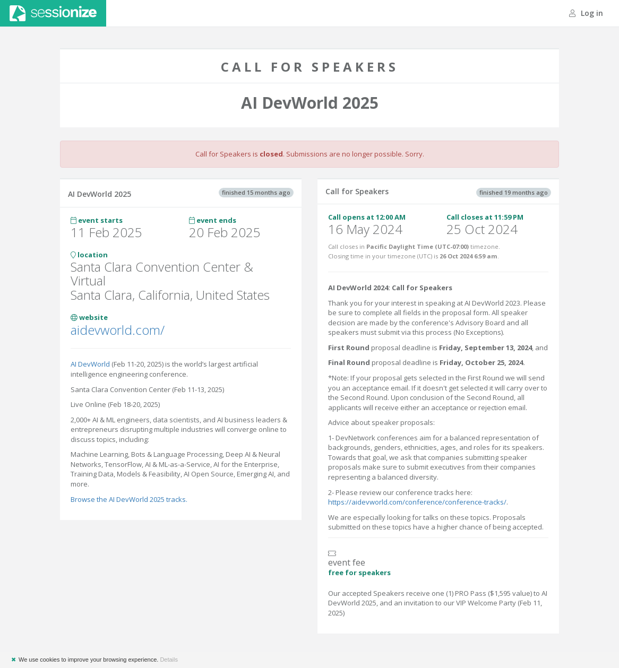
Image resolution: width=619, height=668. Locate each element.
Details (169, 659)
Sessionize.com (53, 13)
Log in (586, 13)
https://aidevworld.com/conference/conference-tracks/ (417, 502)
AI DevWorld (90, 364)
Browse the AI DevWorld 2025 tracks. (129, 499)
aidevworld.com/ (118, 330)
